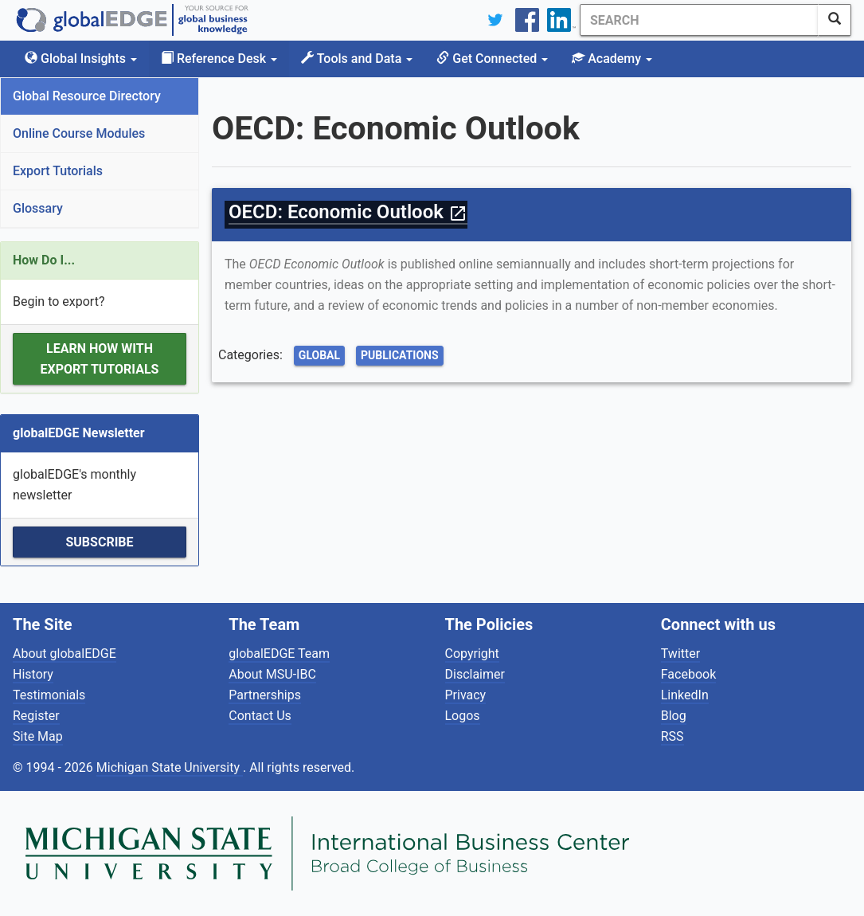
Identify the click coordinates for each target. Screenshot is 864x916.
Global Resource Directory (87, 96)
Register (36, 715)
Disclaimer (475, 674)
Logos (462, 715)
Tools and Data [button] (356, 58)
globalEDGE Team (279, 653)
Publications (400, 355)
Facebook (688, 674)
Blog (673, 715)
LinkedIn (685, 695)
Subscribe (99, 542)
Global (319, 355)
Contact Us (260, 715)
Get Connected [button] (492, 58)
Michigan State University (169, 767)
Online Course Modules (79, 133)
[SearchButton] (834, 20)
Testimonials (49, 695)
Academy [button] (612, 58)
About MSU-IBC (272, 674)
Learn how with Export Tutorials (100, 359)
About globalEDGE (64, 653)
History (33, 674)
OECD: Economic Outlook (348, 212)
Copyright (472, 653)
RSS (672, 736)
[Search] (699, 20)
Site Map (38, 736)
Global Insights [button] (81, 58)
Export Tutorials (58, 170)
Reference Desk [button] (219, 58)
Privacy (466, 695)
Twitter (680, 653)
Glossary (38, 208)
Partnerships (265, 695)
